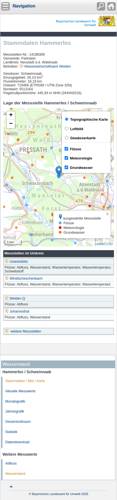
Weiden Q (15, 298)
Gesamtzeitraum (18, 422)
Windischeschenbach (23, 278)
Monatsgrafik (15, 401)
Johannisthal (17, 311)
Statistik (11, 432)
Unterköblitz (16, 262)
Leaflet (100, 244)
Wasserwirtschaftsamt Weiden (47, 66)
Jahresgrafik (14, 411)
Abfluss (11, 463)
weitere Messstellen (26, 331)
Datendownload (17, 442)
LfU (110, 244)
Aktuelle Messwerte (20, 391)
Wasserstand (15, 474)
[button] (58, 171)
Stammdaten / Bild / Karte (25, 381)
